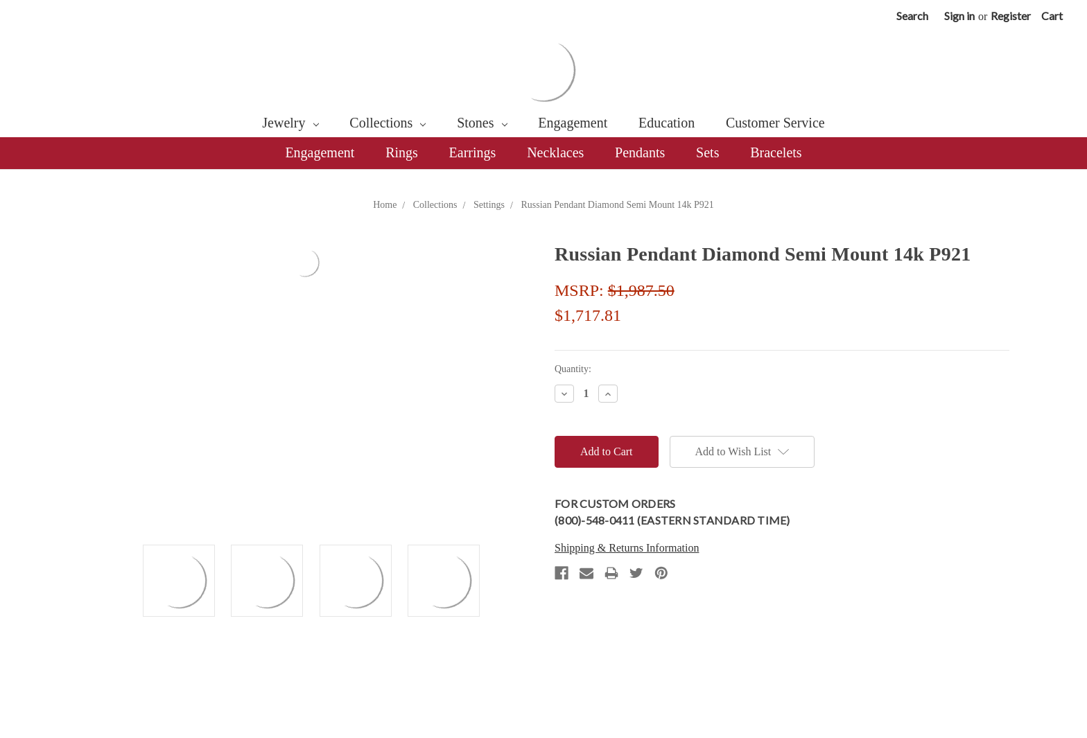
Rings (401, 152)
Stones (482, 122)
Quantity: (573, 369)
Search (912, 15)
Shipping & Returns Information (627, 548)
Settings (489, 205)
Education (666, 122)
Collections (387, 122)
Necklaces (555, 152)
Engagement (572, 122)
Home (385, 205)
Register (1011, 15)
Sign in (959, 15)
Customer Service (775, 122)
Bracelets (775, 152)
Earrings (472, 152)
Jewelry (290, 122)
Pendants (640, 152)
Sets (707, 152)
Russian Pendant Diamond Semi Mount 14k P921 (617, 205)
